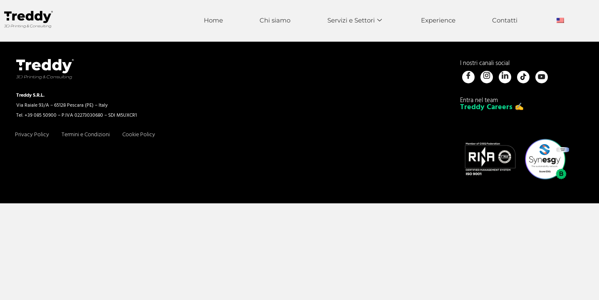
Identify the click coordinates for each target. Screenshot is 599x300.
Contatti (504, 20)
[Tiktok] (523, 77)
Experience (436, 20)
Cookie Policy (138, 135)
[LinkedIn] (505, 77)
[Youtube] (541, 77)
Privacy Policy (32, 135)
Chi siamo (272, 20)
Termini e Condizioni (86, 135)
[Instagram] (486, 77)
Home (209, 20)
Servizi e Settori (352, 20)
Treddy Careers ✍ (492, 107)
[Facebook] (468, 77)
